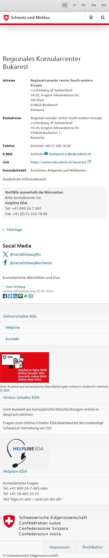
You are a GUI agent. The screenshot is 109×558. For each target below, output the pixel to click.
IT (74, 5)
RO (104, 5)
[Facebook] (5, 296)
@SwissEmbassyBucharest (31, 263)
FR (84, 5)
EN (94, 5)
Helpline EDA (15, 471)
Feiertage (14, 229)
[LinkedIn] (15, 296)
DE (65, 5)
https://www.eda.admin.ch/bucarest (61, 162)
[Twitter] (10, 296)
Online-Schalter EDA (19, 316)
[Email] (31, 296)
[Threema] (20, 296)
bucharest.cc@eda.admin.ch (70, 154)
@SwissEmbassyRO (25, 254)
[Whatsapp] (26, 296)
